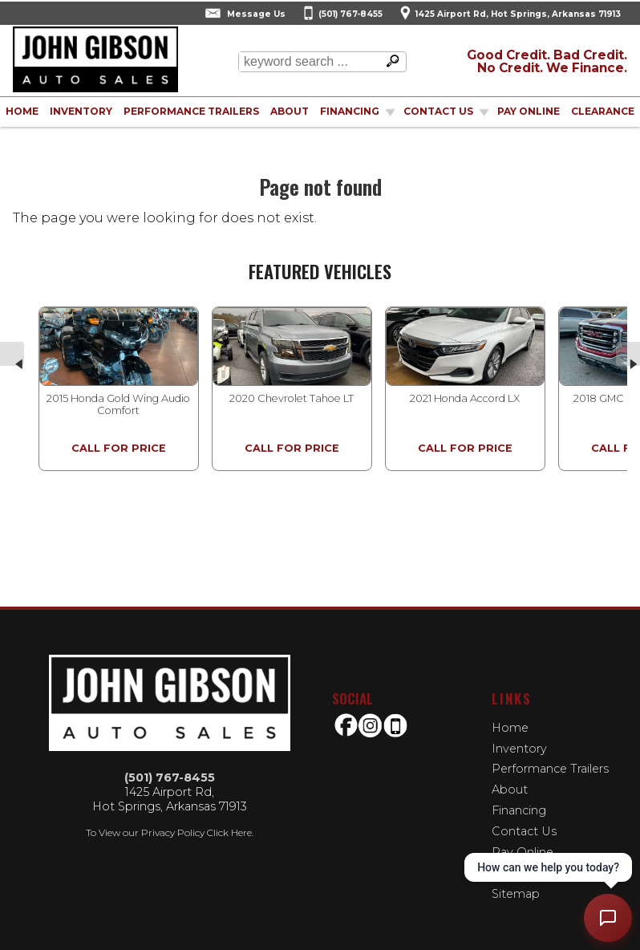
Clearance (602, 111)
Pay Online (528, 111)
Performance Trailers (191, 111)
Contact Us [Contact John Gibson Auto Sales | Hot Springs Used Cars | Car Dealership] (438, 111)
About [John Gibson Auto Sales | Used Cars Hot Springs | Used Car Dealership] (289, 111)
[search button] (389, 61)
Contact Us (524, 831)
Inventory (81, 111)
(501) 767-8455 (169, 777)
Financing (519, 810)
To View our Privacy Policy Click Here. (169, 832)
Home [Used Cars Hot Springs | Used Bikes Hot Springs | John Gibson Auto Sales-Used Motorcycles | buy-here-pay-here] (22, 111)
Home (510, 728)
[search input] (305, 61)
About (510, 789)
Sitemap (516, 894)
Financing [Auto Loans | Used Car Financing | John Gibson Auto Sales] (349, 111)
